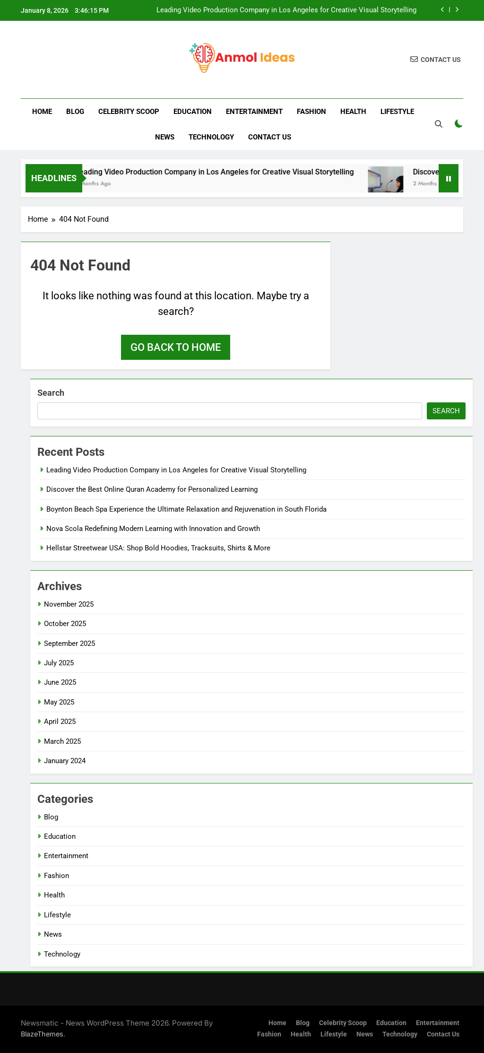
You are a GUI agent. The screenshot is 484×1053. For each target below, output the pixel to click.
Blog (75, 111)
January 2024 (65, 761)
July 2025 (59, 663)
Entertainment (254, 111)
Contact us (269, 137)
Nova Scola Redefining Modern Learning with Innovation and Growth (153, 528)
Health (353, 111)
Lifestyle (397, 111)
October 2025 (65, 623)
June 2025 (60, 682)
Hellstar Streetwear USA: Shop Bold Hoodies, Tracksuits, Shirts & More (158, 548)
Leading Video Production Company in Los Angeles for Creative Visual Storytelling (286, 10)
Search (50, 393)
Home (42, 111)
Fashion (311, 111)
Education (192, 111)
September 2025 (69, 643)
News (164, 137)
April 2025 (60, 721)
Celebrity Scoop (128, 111)
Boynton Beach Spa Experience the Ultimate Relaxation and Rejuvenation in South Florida (186, 509)
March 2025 (62, 741)
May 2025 (59, 702)
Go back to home (175, 347)
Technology (211, 137)
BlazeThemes (42, 1034)
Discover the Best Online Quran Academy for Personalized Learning (152, 489)
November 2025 (69, 604)
